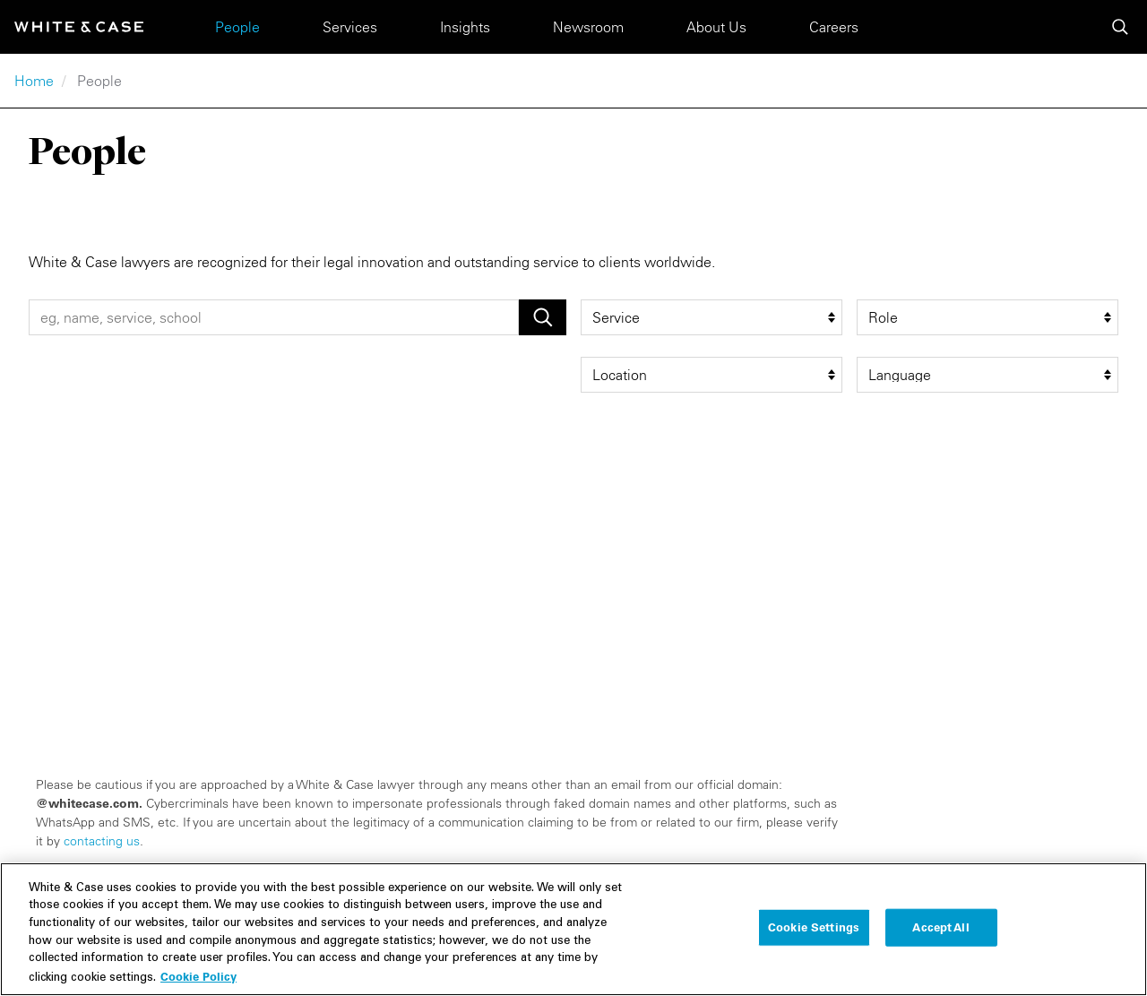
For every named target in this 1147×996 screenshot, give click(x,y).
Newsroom (588, 27)
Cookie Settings (813, 934)
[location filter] (711, 375)
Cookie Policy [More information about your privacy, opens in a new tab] (198, 983)
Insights (465, 27)
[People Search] (274, 317)
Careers (833, 27)
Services (350, 27)
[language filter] (987, 375)
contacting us (102, 841)
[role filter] (987, 317)
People (237, 27)
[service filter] (711, 317)
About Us (716, 27)
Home (34, 81)
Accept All (940, 934)
